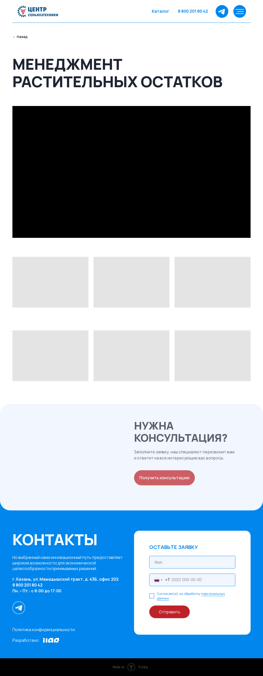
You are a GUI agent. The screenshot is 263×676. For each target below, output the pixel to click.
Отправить (169, 612)
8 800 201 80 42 (193, 11)
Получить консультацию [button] (164, 479)
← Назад (20, 36)
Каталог (160, 11)
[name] (192, 562)
